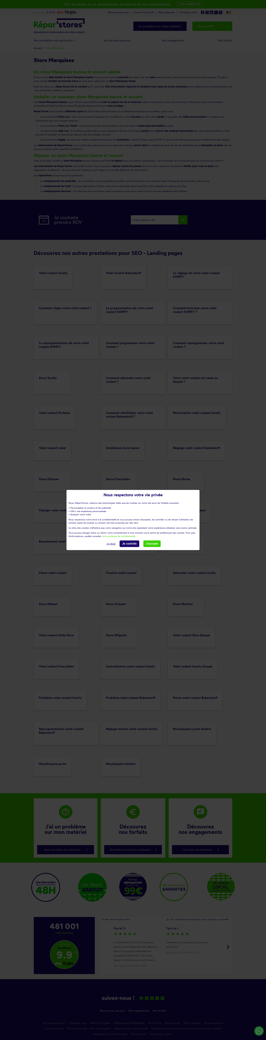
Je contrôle (129, 543)
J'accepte (152, 543)
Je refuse (111, 544)
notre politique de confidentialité (118, 536)
